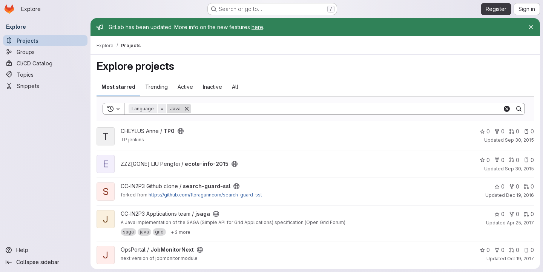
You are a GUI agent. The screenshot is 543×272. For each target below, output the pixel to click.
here (257, 27)
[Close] (530, 27)
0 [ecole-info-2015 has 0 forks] (499, 160)
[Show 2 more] (180, 231)
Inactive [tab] (212, 86)
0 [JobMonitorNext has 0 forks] (499, 250)
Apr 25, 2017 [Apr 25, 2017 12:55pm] (520, 223)
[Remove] (186, 108)
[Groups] (45, 51)
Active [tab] (185, 86)
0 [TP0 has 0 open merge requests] (514, 131)
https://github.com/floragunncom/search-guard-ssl (205, 195)
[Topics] (45, 74)
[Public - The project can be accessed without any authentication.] (181, 131)
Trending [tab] (156, 86)
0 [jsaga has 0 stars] (499, 214)
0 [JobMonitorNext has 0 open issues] (529, 250)
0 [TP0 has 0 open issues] (529, 131)
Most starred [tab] (118, 86)
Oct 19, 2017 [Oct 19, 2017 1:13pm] (520, 258)
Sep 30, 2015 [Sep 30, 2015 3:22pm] (519, 140)
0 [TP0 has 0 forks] (499, 131)
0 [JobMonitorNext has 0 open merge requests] (514, 250)
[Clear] (506, 108)
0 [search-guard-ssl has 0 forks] (514, 186)
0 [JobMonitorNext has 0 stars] (485, 250)
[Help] (45, 250)
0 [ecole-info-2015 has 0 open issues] (529, 160)
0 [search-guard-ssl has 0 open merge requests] (529, 186)
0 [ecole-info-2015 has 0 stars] (485, 160)
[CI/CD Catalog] (45, 63)
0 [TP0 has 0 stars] (485, 131)
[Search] (347, 108)
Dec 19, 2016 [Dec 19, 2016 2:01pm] (520, 195)
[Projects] (45, 40)
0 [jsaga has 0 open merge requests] (529, 214)
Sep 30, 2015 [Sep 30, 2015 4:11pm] (519, 169)
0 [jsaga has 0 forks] (514, 214)
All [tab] (235, 86)
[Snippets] (45, 85)
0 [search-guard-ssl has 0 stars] (499, 186)
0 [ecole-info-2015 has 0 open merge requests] (514, 160)
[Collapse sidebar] (45, 262)
